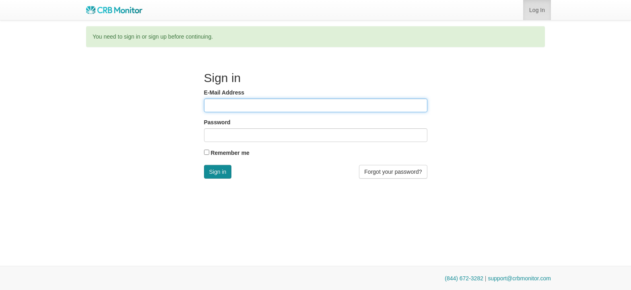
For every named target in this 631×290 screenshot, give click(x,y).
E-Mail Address (224, 92)
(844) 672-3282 (464, 278)
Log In (537, 10)
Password (217, 122)
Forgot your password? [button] (393, 172)
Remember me (230, 153)
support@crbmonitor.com (519, 278)
